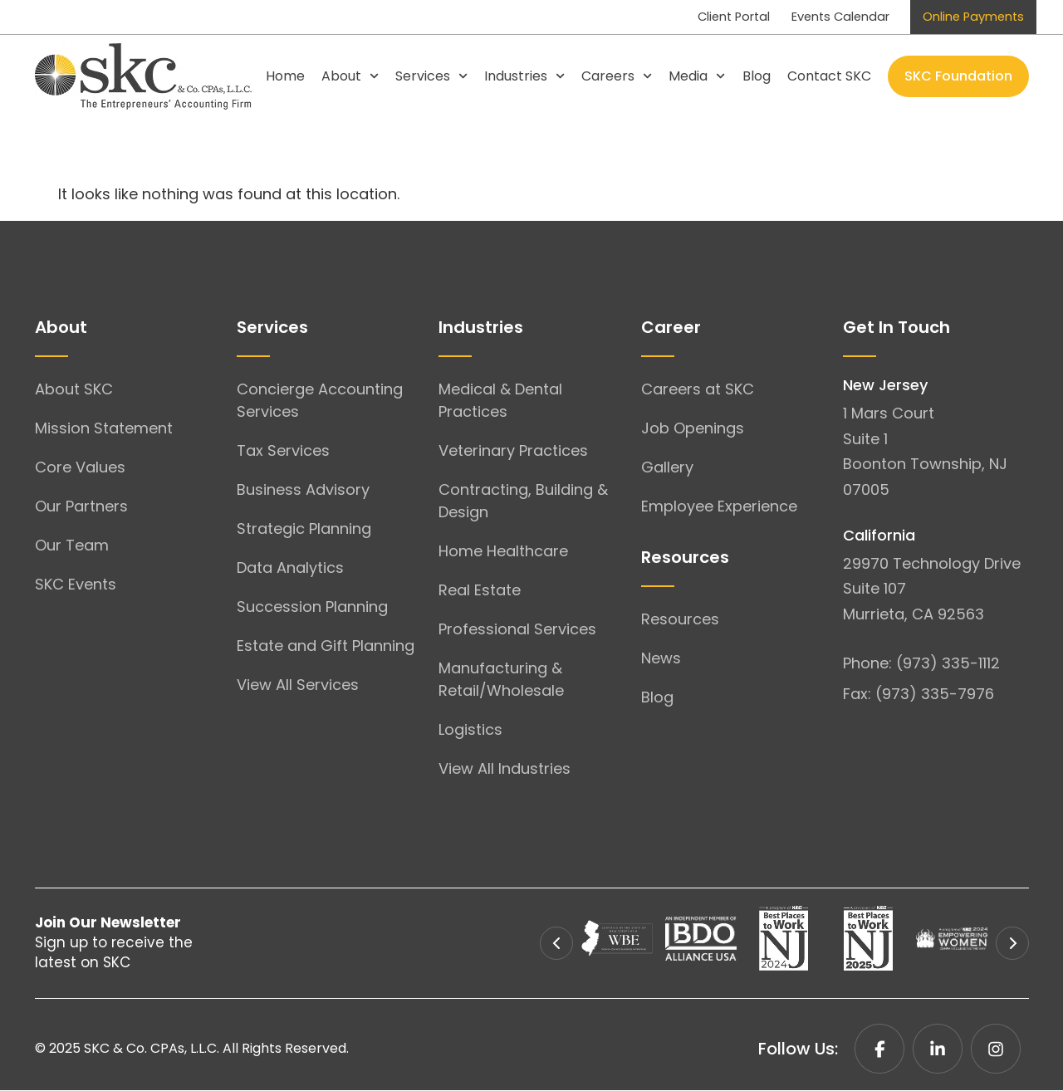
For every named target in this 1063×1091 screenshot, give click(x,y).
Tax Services (283, 451)
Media (697, 77)
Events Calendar (821, 17)
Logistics (470, 730)
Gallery (667, 467)
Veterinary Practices (513, 451)
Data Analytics (290, 568)
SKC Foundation (958, 76)
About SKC (74, 389)
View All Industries (504, 769)
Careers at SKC (697, 389)
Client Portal (701, 17)
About (350, 77)
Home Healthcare (503, 551)
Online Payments (968, 17)
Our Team (72, 546)
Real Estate (479, 590)
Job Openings (692, 428)
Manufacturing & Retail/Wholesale (501, 680)
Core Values (80, 467)
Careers (616, 77)
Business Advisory (303, 490)
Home (285, 76)
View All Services (298, 685)
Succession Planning (312, 607)
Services (431, 77)
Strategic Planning (304, 529)
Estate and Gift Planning (325, 646)
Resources (680, 619)
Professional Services (517, 629)
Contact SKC (829, 76)
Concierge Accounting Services (320, 401)
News (661, 658)
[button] (556, 944)
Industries (524, 77)
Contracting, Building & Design (523, 501)
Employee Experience (719, 507)
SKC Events (75, 585)
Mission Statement (104, 428)
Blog (756, 76)
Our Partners (81, 507)
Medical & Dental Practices (500, 401)
